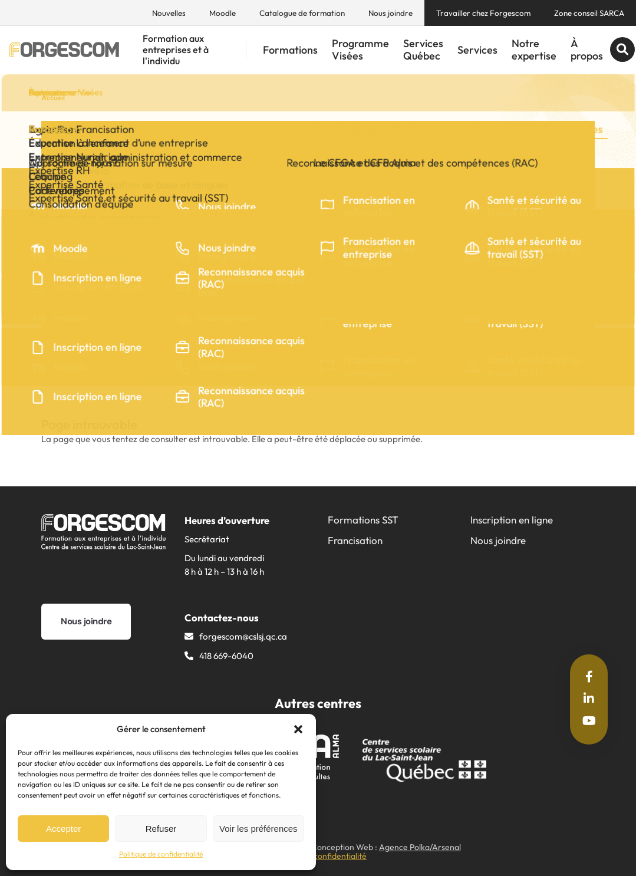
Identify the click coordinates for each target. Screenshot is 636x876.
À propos (587, 50)
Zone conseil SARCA (589, 13)
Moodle (222, 13)
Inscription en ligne (511, 519)
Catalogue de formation (302, 13)
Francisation (355, 540)
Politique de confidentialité (161, 853)
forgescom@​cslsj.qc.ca (243, 636)
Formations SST (363, 519)
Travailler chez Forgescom (483, 13)
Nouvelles (169, 13)
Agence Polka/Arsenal (420, 847)
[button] (298, 729)
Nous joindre (390, 13)
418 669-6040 (226, 655)
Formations (290, 50)
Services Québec (423, 50)
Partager (95, 358)
